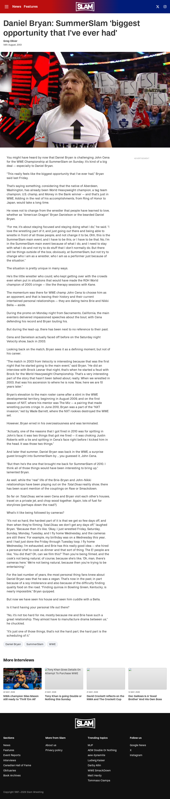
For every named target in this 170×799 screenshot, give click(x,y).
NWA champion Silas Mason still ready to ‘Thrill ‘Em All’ (21, 698)
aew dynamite (96, 755)
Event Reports (11, 755)
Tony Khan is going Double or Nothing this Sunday (63, 698)
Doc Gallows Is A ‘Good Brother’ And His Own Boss (145, 698)
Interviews (9, 760)
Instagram (136, 755)
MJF (90, 745)
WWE (52, 644)
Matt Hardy (95, 775)
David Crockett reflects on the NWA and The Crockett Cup (105, 698)
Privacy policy (53, 750)
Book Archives (12, 775)
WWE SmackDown (99, 770)
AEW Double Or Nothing (102, 750)
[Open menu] (6, 7)
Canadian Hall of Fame (17, 765)
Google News (138, 745)
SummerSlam (34, 644)
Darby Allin (94, 765)
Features (31, 6)
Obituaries (9, 770)
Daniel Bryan (13, 644)
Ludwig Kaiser (96, 760)
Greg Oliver (10, 41)
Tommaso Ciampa (99, 780)
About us (50, 745)
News (16, 6)
